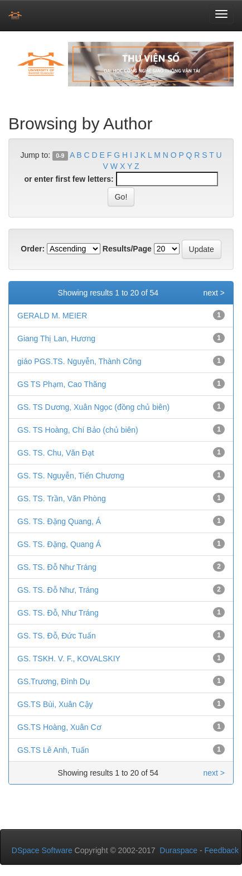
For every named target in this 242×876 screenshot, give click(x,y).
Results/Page (127, 248)
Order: (33, 248)
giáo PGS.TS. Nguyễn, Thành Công (79, 361)
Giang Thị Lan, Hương (56, 338)
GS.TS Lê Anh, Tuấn (53, 750)
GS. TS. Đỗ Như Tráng (56, 567)
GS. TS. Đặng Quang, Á (59, 521)
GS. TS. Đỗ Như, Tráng (58, 589)
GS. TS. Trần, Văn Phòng (61, 498)
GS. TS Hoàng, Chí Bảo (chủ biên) (77, 429)
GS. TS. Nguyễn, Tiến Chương (70, 475)
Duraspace (178, 850)
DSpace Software (42, 850)
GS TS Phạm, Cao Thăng (61, 384)
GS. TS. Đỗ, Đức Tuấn (56, 635)
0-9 (60, 155)
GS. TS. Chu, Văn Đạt (55, 452)
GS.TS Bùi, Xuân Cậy (55, 704)
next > (214, 292)
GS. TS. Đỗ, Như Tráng (58, 612)
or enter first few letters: (68, 179)
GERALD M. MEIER (52, 315)
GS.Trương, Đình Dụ (53, 681)
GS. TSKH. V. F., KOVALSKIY (68, 658)
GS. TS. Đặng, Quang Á (59, 544)
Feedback (222, 850)
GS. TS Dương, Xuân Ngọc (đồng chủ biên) (93, 407)
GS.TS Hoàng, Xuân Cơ (59, 727)
